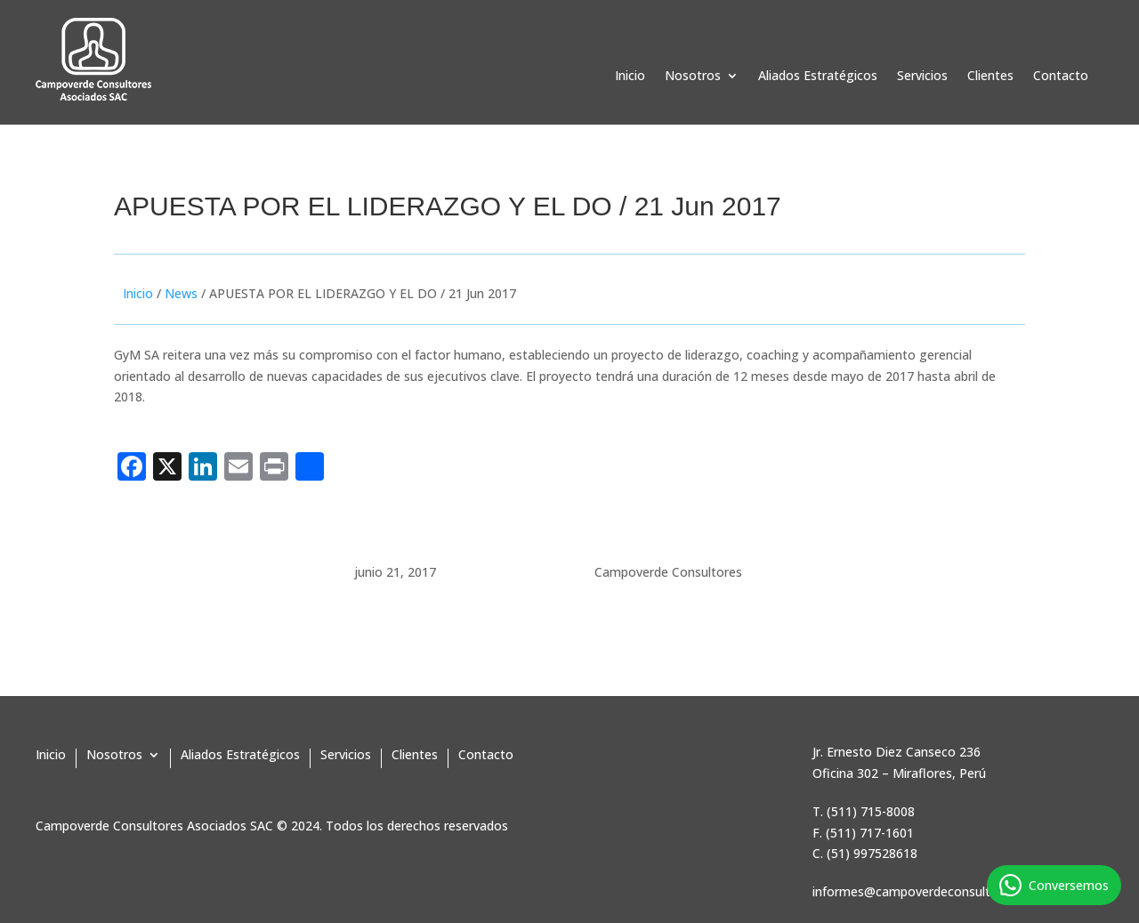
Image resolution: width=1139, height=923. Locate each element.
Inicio (630, 76)
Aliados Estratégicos (817, 76)
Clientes (990, 76)
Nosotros (693, 76)
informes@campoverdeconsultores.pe (922, 891)
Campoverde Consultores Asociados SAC (154, 825)
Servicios (922, 76)
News (181, 293)
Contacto (1060, 76)
